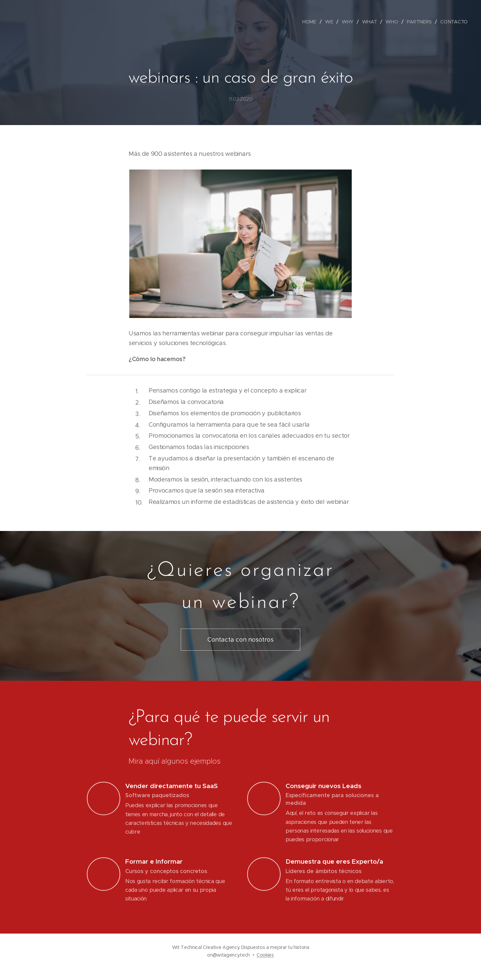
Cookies (265, 955)
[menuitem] (311, 21)
